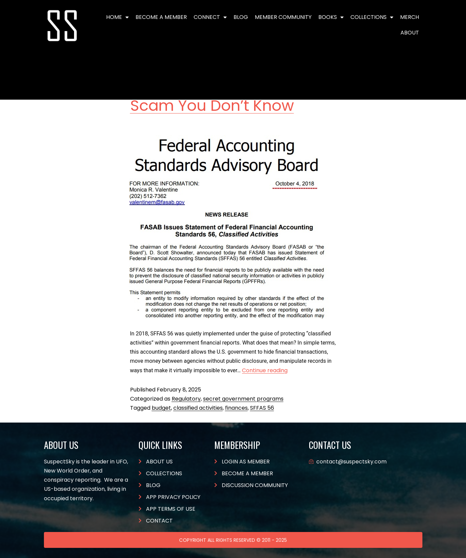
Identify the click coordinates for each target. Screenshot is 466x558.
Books (331, 17)
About (409, 32)
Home (117, 17)
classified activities (198, 408)
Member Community (283, 17)
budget (161, 408)
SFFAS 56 (262, 408)
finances (236, 408)
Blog (241, 17)
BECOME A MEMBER (161, 17)
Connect (210, 17)
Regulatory (186, 399)
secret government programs (243, 399)
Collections (371, 17)
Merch (409, 17)
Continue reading (265, 370)
